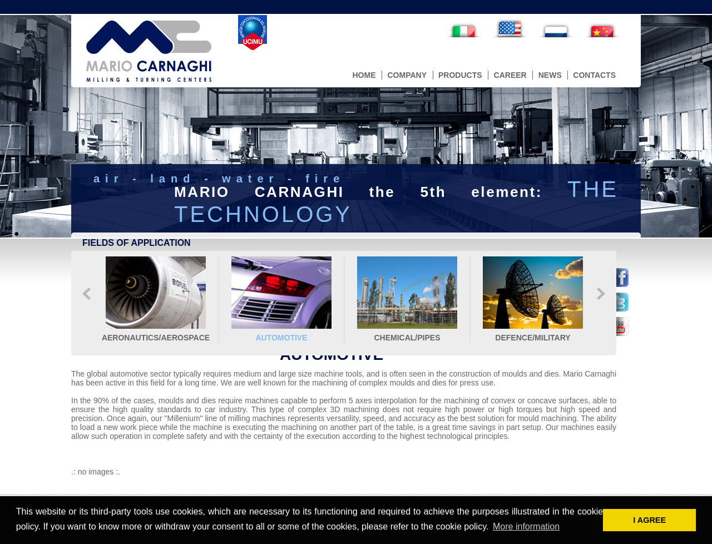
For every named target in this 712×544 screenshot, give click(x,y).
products (460, 75)
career (510, 75)
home (363, 75)
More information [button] (526, 526)
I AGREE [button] (649, 520)
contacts (594, 75)
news (550, 75)
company (407, 75)
